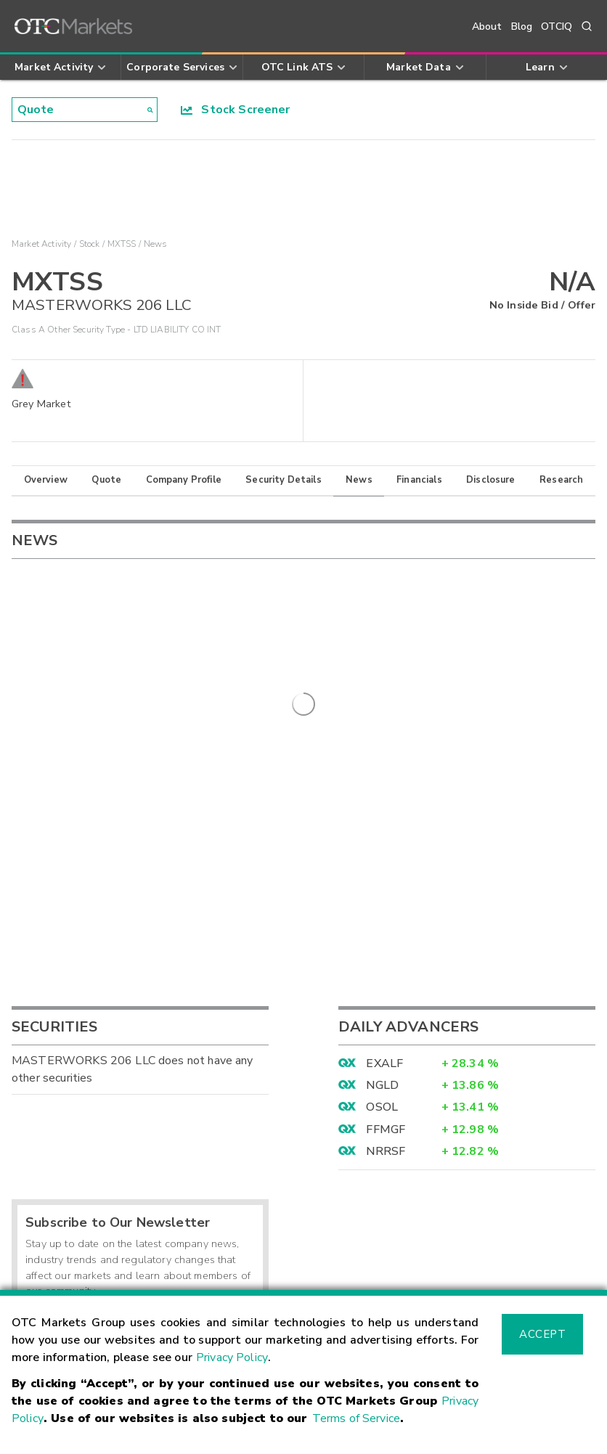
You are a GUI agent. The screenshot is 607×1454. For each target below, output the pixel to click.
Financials (419, 479)
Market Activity (41, 244)
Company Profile (183, 479)
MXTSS (122, 244)
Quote (106, 479)
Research (561, 479)
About (487, 26)
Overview (46, 479)
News (359, 479)
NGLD (382, 845)
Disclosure (491, 479)
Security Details (283, 479)
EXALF (384, 822)
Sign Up (227, 1082)
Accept (542, 1334)
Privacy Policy (232, 1357)
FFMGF (385, 889)
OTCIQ (556, 26)
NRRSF (385, 911)
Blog (522, 26)
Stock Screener (235, 110)
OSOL (382, 867)
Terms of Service (356, 1418)
